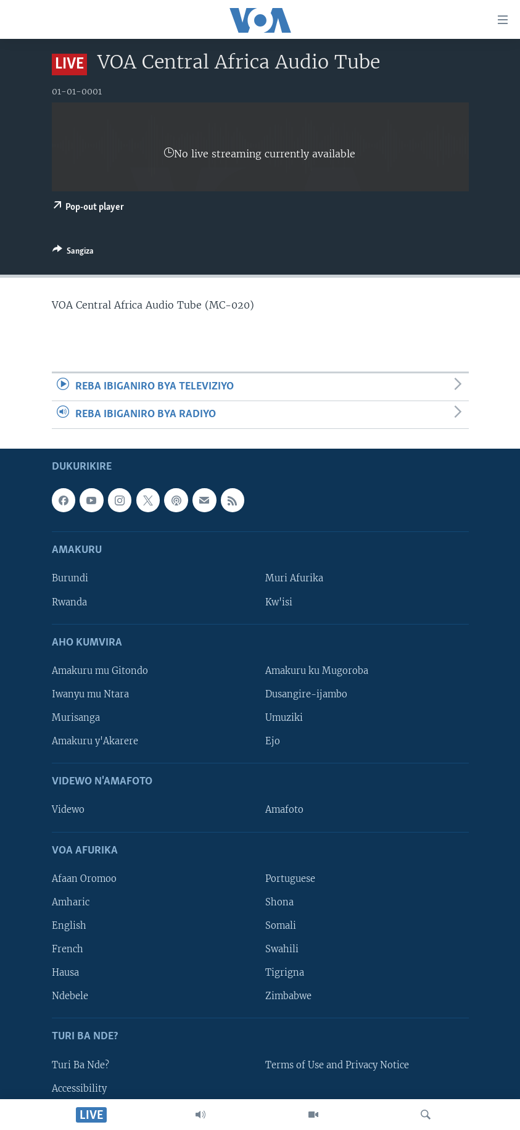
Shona (279, 902)
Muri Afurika (294, 578)
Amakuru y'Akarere (95, 741)
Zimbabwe (288, 996)
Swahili (282, 949)
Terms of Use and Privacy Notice (337, 1065)
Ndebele (70, 996)
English (69, 925)
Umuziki (284, 717)
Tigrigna (284, 972)
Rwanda (69, 602)
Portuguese (290, 878)
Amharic (70, 902)
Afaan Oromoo (84, 878)
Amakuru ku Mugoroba (316, 670)
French (67, 949)
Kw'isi (278, 602)
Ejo (272, 741)
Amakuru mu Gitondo (100, 670)
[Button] (73, 253)
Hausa (65, 972)
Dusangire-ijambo (306, 694)
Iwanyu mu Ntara (90, 694)
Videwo (68, 810)
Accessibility (79, 1088)
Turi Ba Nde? (80, 1065)
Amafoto (284, 810)
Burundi (70, 578)
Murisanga (76, 717)
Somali (280, 925)
